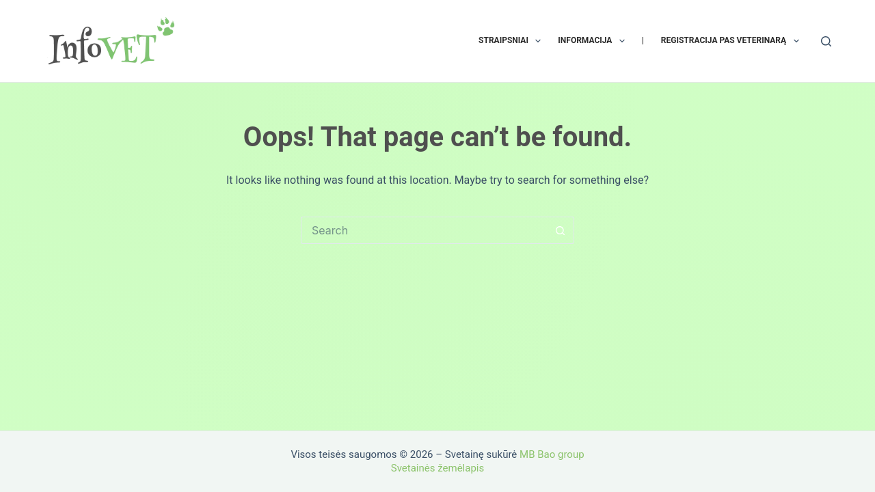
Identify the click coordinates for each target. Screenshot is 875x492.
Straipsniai (512, 41)
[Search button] (560, 230)
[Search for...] (424, 230)
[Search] (826, 41)
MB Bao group (552, 454)
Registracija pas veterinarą (733, 41)
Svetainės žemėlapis (437, 468)
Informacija (594, 41)
